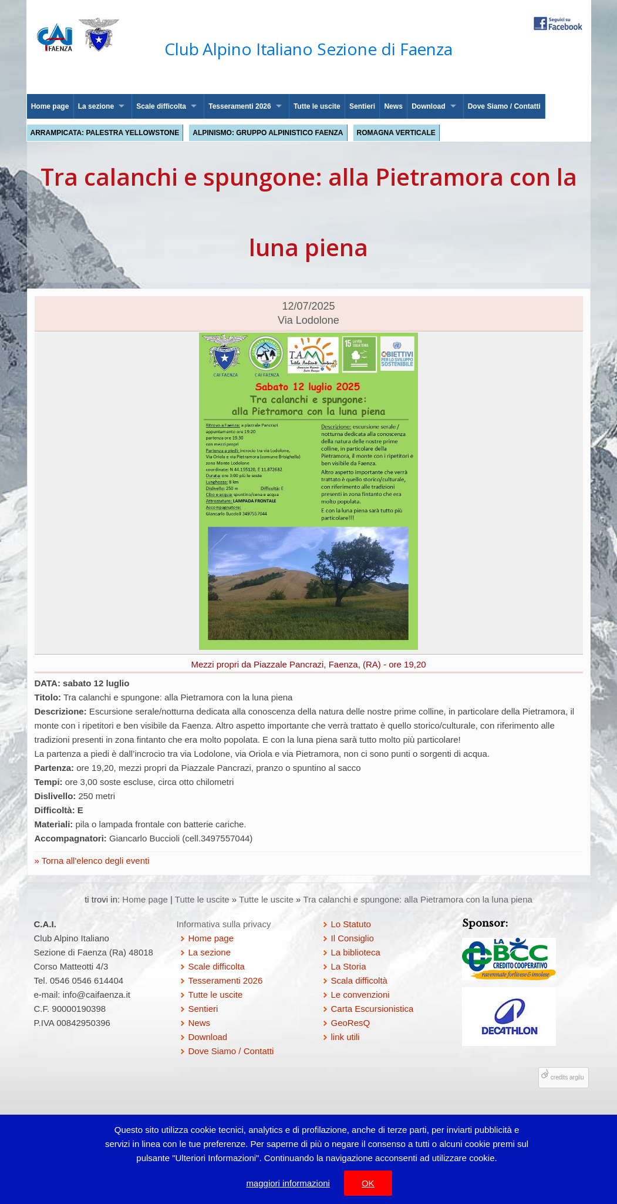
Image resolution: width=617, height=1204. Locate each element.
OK (368, 1183)
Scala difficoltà (359, 980)
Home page (50, 106)
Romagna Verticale (396, 133)
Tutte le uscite (317, 106)
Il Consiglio (352, 938)
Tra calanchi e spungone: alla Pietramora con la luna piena (417, 899)
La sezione (96, 106)
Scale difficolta (161, 106)
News (393, 106)
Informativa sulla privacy (224, 924)
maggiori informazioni (288, 1183)
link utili (345, 1037)
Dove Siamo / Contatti (504, 106)
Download (428, 106)
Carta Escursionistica (372, 1009)
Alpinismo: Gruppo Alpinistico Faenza (268, 133)
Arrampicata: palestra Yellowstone (105, 133)
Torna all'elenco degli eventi (94, 861)
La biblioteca (355, 952)
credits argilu (567, 1077)
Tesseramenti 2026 (239, 106)
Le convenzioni (360, 995)
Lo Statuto (351, 924)
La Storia (348, 966)
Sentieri (362, 106)
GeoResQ (350, 1023)
